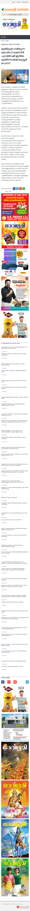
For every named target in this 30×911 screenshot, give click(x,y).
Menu (4, 37)
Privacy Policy (25, 2)
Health (7, 40)
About (13, 2)
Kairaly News (8, 904)
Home (2, 40)
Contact (18, 2)
